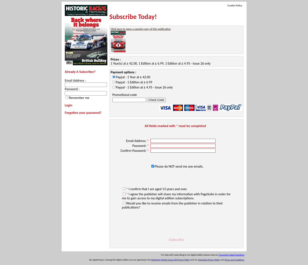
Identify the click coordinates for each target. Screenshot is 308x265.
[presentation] (176, 224)
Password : (72, 89)
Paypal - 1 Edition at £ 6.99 (134, 82)
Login (68, 105)
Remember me (79, 98)
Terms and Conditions (234, 259)
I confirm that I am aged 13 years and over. (156, 189)
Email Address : (75, 80)
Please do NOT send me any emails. (179, 166)
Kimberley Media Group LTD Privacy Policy (170, 259)
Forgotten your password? (83, 113)
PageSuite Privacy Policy (209, 259)
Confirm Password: (135, 151)
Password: (140, 146)
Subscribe (176, 239)
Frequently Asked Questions (231, 254)
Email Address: (138, 141)
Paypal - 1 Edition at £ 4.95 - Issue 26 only (144, 87)
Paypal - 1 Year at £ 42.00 (133, 77)
